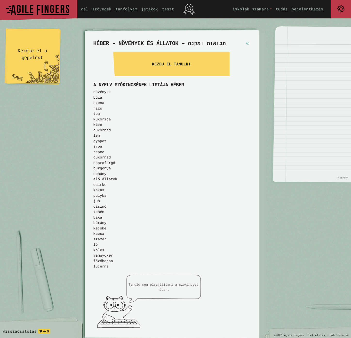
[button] (252, 9)
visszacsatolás (20, 331)
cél (84, 8)
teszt (168, 8)
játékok (149, 8)
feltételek (316, 335)
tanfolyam (126, 8)
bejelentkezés (307, 8)
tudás (282, 8)
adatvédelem (339, 335)
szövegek (102, 8)
